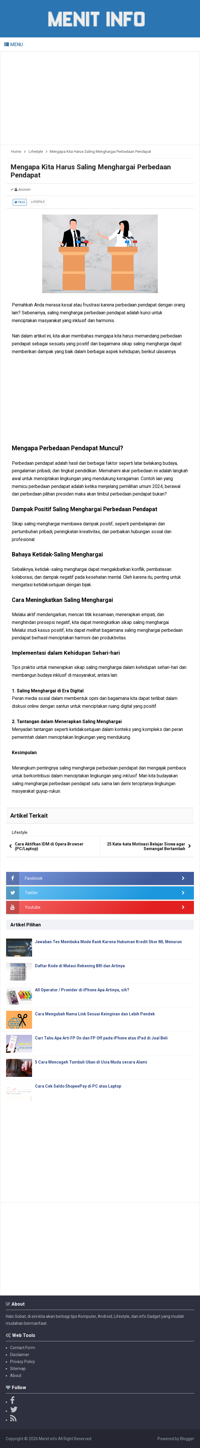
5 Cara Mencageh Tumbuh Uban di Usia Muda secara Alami (91, 1062)
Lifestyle (38, 202)
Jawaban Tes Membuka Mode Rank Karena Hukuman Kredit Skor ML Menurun (109, 941)
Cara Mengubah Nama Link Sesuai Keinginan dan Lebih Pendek (95, 1014)
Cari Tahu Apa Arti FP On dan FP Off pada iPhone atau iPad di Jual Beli (101, 1038)
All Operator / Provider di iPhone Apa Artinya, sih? (82, 990)
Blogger (187, 1438)
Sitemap (18, 1368)
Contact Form (22, 1347)
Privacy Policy (22, 1361)
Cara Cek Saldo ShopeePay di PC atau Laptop (78, 1086)
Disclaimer (19, 1354)
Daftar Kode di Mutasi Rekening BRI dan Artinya (80, 965)
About (15, 1375)
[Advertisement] (100, 98)
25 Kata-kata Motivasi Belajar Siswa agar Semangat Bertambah (146, 846)
